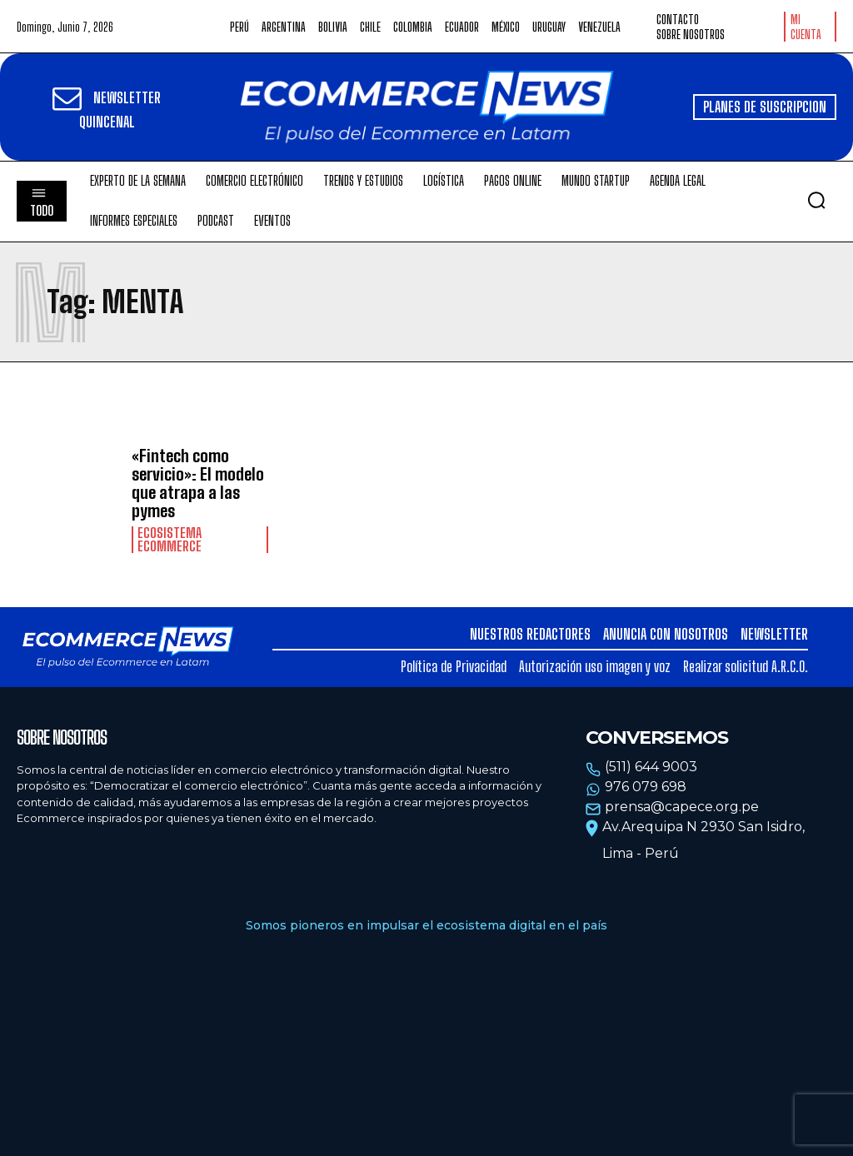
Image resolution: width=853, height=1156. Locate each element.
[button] (816, 200)
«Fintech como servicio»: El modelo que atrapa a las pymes (198, 483)
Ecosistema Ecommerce (169, 539)
